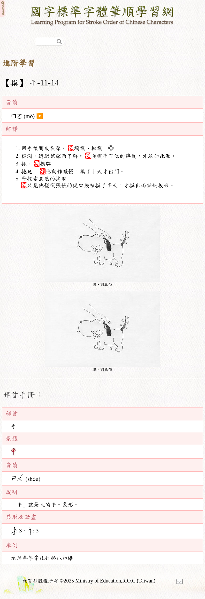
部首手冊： (22, 395)
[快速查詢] (49, 41)
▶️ (39, 116)
